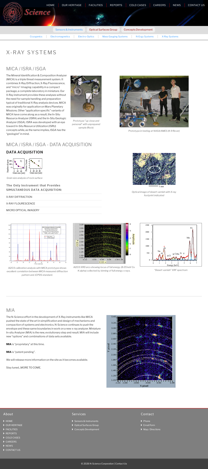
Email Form (149, 425)
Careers (159, 5)
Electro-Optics (86, 36)
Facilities (96, 5)
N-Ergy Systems (145, 36)
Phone (146, 421)
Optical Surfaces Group (103, 29)
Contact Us (196, 5)
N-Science (27, 13)
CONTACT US (13, 450)
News (177, 5)
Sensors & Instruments (69, 29)
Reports (116, 5)
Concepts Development (138, 29)
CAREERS (11, 441)
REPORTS (11, 433)
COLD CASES (13, 437)
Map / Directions (151, 429)
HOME (9, 421)
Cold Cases (137, 5)
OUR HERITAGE (14, 425)
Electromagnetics (60, 36)
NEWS (9, 445)
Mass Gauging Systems (115, 36)
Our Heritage (72, 5)
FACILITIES (12, 429)
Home (50, 5)
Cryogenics (36, 36)
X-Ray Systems (170, 36)
